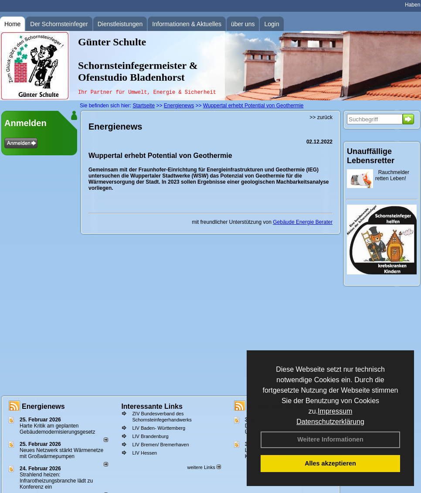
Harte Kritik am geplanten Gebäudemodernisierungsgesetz (57, 429)
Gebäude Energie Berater (303, 222)
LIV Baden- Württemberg (158, 428)
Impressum (335, 411)
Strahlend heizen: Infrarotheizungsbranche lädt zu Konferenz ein (56, 481)
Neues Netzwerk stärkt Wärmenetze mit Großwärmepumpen (61, 453)
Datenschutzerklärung (330, 421)
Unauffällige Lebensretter (370, 156)
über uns (243, 24)
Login (271, 24)
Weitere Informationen (330, 439)
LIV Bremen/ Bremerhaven (160, 444)
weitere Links (204, 467)
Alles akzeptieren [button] (330, 463)
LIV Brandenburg (150, 436)
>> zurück (321, 117)
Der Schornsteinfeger (59, 24)
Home (12, 24)
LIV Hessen (144, 452)
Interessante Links (152, 406)
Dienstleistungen (120, 24)
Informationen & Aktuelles (186, 24)
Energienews (43, 406)
